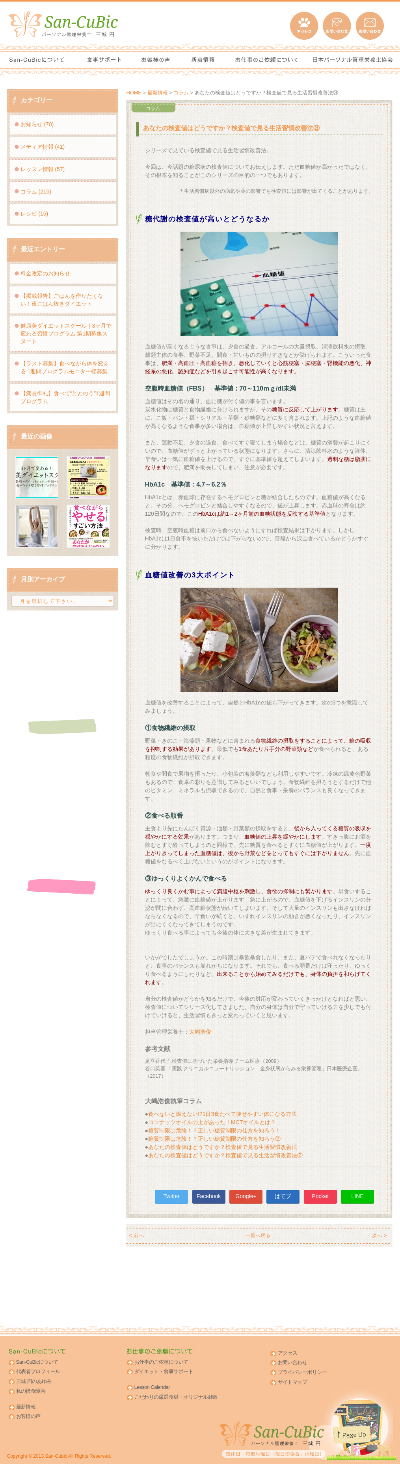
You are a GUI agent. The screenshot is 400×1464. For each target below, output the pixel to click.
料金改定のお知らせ (45, 273)
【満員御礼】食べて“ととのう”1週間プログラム (65, 397)
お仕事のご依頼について (161, 1362)
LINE (358, 1196)
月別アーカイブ (43, 579)
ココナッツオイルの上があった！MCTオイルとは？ (212, 1122)
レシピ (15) (34, 213)
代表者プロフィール (38, 1371)
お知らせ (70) (37, 124)
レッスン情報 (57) (42, 169)
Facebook (209, 1196)
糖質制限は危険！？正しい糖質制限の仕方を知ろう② (214, 1139)
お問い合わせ (292, 1362)
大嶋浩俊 (200, 1032)
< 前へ (136, 1235)
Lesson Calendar (152, 1387)
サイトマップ (292, 1382)
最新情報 (157, 93)
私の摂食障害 (31, 1391)
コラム (181, 93)
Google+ (245, 1196)
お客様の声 (28, 1416)
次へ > (379, 1235)
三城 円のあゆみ (34, 1381)
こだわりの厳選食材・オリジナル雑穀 (176, 1397)
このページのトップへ (357, 1441)
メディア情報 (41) (42, 147)
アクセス (288, 1353)
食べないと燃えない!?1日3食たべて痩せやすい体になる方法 (222, 1114)
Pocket (320, 1196)
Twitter (172, 1196)
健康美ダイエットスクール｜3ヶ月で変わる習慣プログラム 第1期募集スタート (66, 333)
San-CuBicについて (37, 1362)
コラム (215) (36, 191)
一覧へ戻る (258, 1235)
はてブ (283, 1196)
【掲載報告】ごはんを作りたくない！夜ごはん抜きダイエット (61, 300)
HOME (134, 93)
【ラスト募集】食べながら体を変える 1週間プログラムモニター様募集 (64, 367)
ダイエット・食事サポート (163, 1371)
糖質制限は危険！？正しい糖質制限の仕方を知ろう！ (214, 1130)
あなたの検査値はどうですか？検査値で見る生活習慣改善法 (222, 1147)
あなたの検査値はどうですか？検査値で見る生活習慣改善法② (225, 1155)
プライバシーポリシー (302, 1372)
